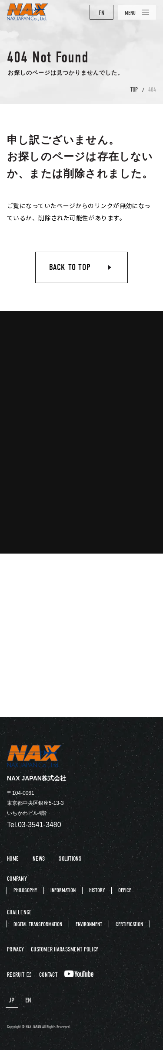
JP (12, 1000)
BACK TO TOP (70, 267)
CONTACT (48, 975)
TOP (134, 89)
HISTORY (97, 890)
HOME (13, 858)
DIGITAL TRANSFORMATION (37, 924)
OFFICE (124, 890)
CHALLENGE (19, 912)
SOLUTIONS (70, 858)
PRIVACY (15, 950)
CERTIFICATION (129, 924)
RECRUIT (15, 975)
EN (101, 13)
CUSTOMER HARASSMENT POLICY (64, 950)
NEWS (39, 858)
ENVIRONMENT (89, 924)
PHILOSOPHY (25, 890)
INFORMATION (63, 890)
